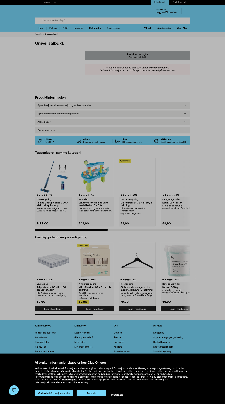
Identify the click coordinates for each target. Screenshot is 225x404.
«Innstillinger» (69, 380)
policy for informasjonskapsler (65, 371)
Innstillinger (117, 395)
